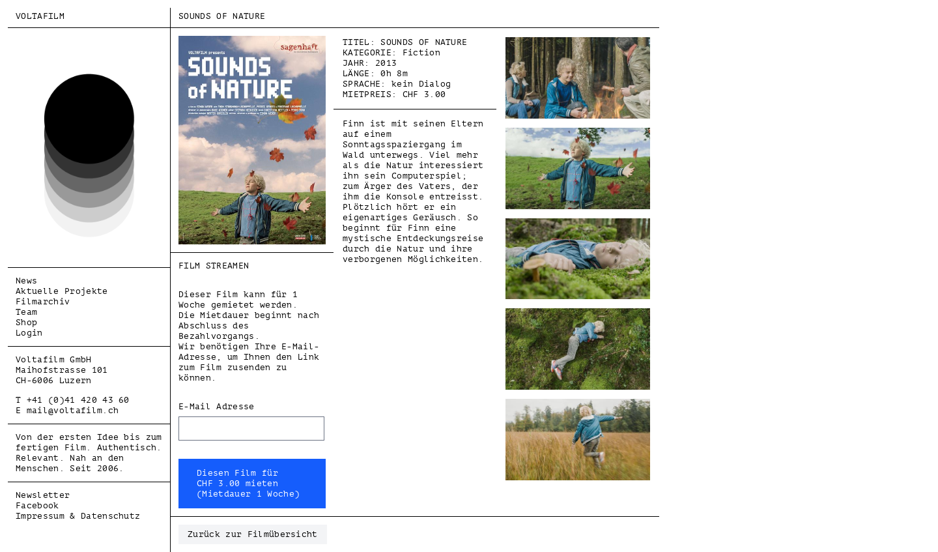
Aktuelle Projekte (62, 291)
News (26, 280)
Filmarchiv (43, 301)
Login (29, 333)
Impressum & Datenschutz (78, 516)
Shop (26, 322)
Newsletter (43, 495)
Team (26, 312)
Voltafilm (40, 16)
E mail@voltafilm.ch (67, 410)
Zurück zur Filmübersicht (253, 534)
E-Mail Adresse (216, 406)
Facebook (37, 505)
